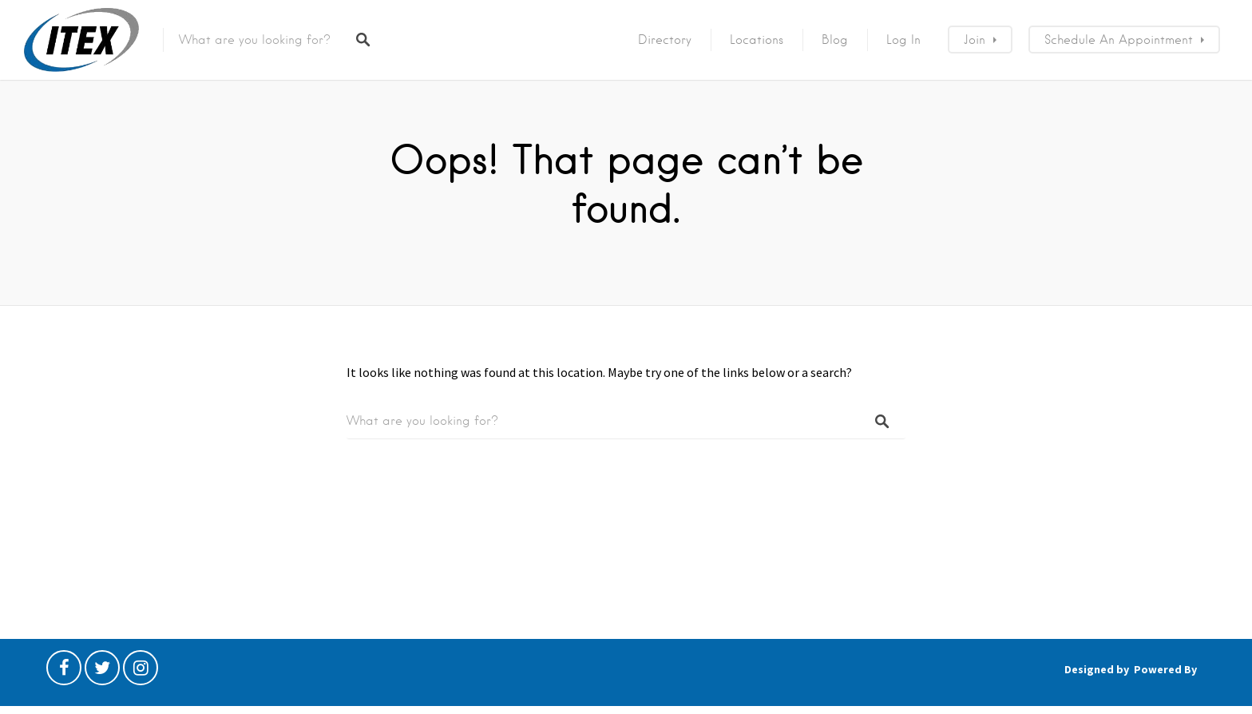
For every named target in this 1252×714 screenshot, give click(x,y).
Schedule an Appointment (1118, 40)
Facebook (64, 672)
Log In (903, 40)
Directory (664, 40)
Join (974, 40)
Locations (756, 40)
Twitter (102, 672)
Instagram (140, 672)
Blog (835, 40)
